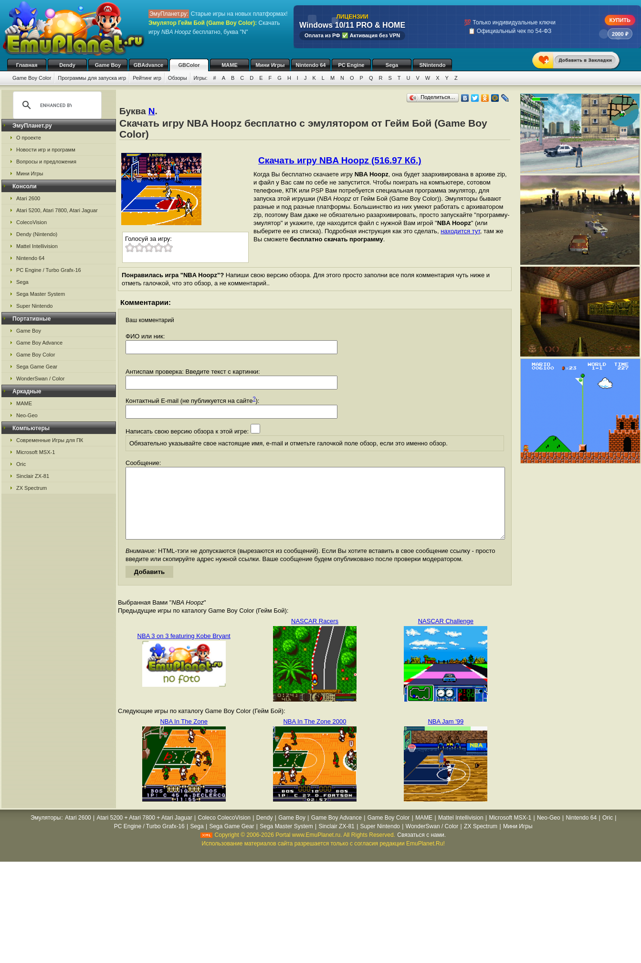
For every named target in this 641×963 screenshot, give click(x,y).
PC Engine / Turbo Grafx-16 (48, 270)
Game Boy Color (31, 78)
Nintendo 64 (311, 65)
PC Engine (351, 65)
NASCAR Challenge (445, 635)
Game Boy (108, 65)
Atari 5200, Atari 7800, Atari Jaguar (57, 210)
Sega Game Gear (36, 366)
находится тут (460, 231)
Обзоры (177, 78)
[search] (56, 105)
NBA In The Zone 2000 (314, 735)
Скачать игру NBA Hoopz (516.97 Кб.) (339, 160)
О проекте (28, 138)
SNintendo (433, 65)
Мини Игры (270, 65)
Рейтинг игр (147, 78)
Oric (21, 464)
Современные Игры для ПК (49, 440)
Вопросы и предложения (46, 161)
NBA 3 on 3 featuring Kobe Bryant (184, 650)
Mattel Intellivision (37, 246)
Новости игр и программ (45, 149)
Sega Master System (40, 294)
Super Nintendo (34, 306)
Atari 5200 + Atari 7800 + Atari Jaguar (144, 832)
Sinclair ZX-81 (32, 476)
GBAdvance (148, 65)
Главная (27, 65)
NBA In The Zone (184, 735)
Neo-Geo (27, 415)
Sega (392, 65)
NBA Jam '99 (445, 735)
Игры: (201, 78)
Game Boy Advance (39, 343)
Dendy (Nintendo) (36, 234)
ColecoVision (31, 222)
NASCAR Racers (314, 635)
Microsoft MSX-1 (35, 452)
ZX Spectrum (31, 488)
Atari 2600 (28, 198)
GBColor (189, 65)
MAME (229, 65)
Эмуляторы (46, 832)
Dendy (67, 65)
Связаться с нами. (421, 849)
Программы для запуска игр (92, 78)
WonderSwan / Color (40, 378)
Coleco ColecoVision (224, 832)
